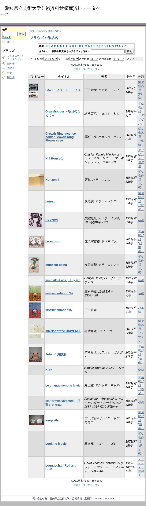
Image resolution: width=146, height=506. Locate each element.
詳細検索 (6, 37)
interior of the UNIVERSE (63, 331)
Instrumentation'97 (59, 310)
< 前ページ (79, 69)
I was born (52, 241)
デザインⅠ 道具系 (141, 158)
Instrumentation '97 (59, 293)
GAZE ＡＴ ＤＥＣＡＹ (63, 90)
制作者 (11, 63)
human (50, 201)
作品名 (11, 68)
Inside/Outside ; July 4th (62, 280)
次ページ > (93, 69)
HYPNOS (51, 220)
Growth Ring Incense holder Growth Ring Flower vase (60, 137)
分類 (9, 72)
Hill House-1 (54, 158)
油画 (141, 293)
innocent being (56, 264)
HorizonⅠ (52, 179)
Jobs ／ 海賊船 (55, 354)
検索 (4, 29)
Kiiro (48, 370)
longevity (52, 420)
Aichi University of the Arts (44, 31)
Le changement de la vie (62, 385)
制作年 (11, 77)
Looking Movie (56, 443)
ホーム (11, 42)
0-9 (48, 46)
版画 (141, 220)
